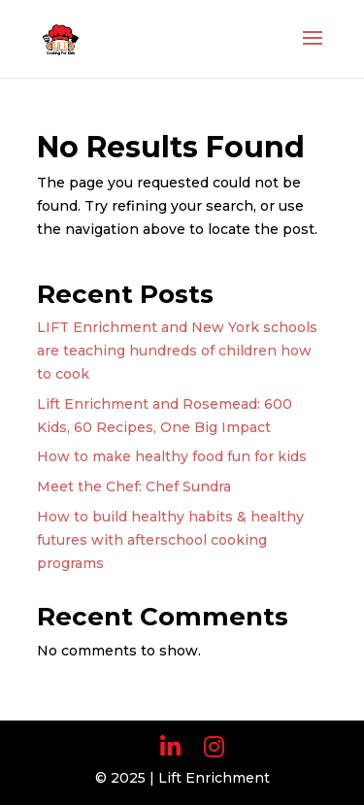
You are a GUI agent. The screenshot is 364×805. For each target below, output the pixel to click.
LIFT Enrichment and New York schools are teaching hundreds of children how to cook (177, 351)
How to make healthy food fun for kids (172, 456)
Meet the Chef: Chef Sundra (134, 486)
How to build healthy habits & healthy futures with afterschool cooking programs (170, 540)
